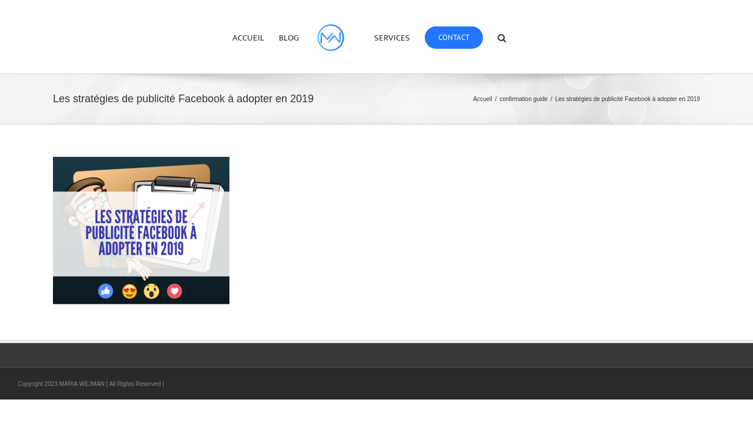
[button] (533, 37)
